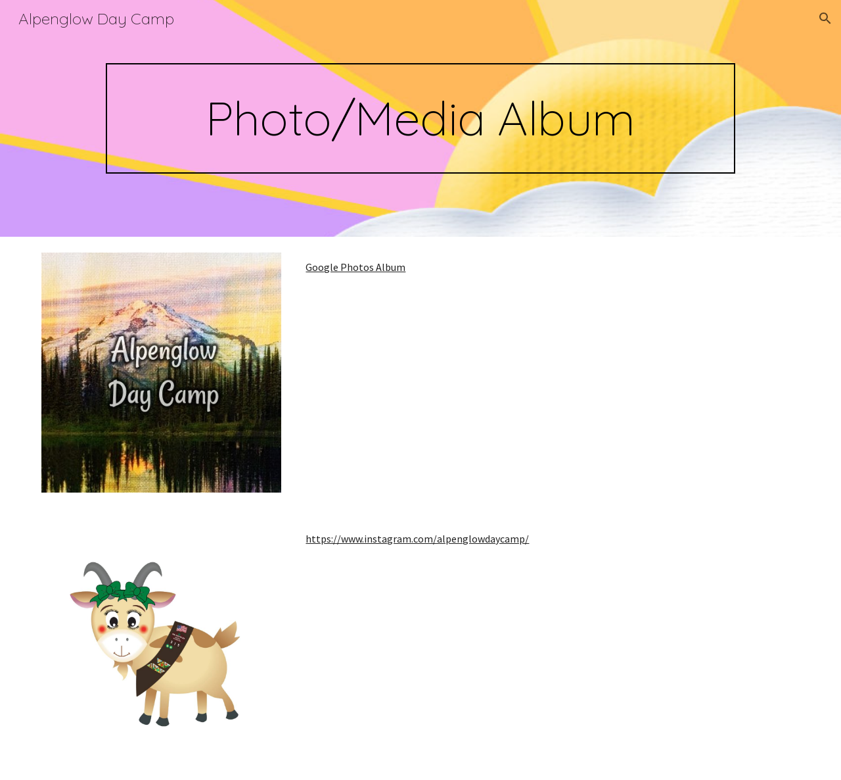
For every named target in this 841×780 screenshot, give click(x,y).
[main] (420, 118)
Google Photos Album (355, 267)
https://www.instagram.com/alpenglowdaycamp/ (417, 538)
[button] (825, 18)
